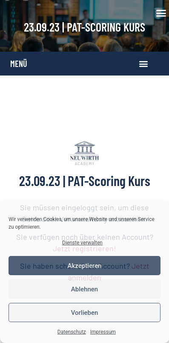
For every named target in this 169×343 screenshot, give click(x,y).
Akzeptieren (84, 266)
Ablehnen (84, 289)
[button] (161, 13)
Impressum (103, 332)
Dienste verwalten (82, 243)
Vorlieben (84, 313)
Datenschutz (71, 332)
